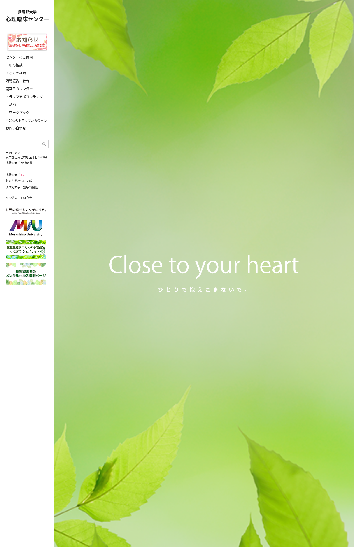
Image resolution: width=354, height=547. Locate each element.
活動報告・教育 (17, 80)
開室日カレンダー (19, 88)
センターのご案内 (19, 57)
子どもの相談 (16, 72)
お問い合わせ (16, 128)
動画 (12, 104)
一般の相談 (14, 65)
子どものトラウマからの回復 (26, 120)
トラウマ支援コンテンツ (24, 96)
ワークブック (19, 112)
